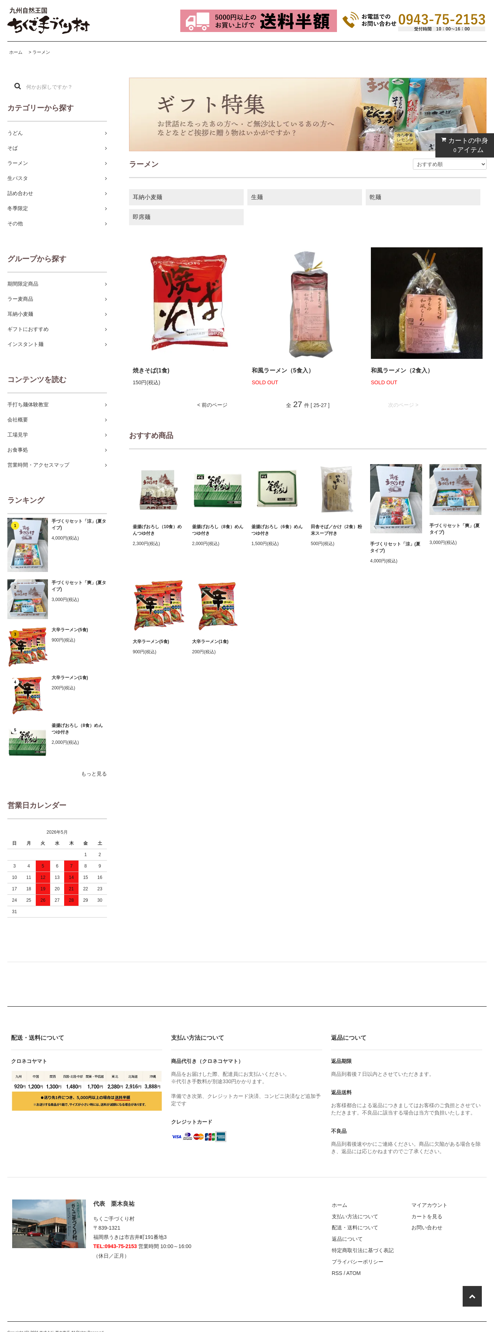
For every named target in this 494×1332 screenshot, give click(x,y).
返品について (347, 1239)
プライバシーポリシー (357, 1262)
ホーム (15, 52)
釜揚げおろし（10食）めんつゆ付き (157, 530)
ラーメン (41, 52)
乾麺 (375, 197)
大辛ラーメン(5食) (70, 629)
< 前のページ (212, 405)
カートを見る (426, 1216)
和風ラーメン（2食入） (402, 370)
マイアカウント (429, 1205)
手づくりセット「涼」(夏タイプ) (79, 524)
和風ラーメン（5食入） (283, 370)
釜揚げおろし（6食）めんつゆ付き (277, 530)
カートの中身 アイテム (463, 145)
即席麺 (141, 217)
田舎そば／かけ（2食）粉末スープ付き (336, 530)
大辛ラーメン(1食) (70, 677)
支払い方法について (355, 1216)
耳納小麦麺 (147, 197)
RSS (337, 1273)
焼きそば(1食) (151, 370)
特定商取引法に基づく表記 (363, 1250)
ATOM (353, 1273)
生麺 (257, 197)
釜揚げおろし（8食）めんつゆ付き (77, 729)
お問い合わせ (426, 1227)
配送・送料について (355, 1227)
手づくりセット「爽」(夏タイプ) (79, 586)
